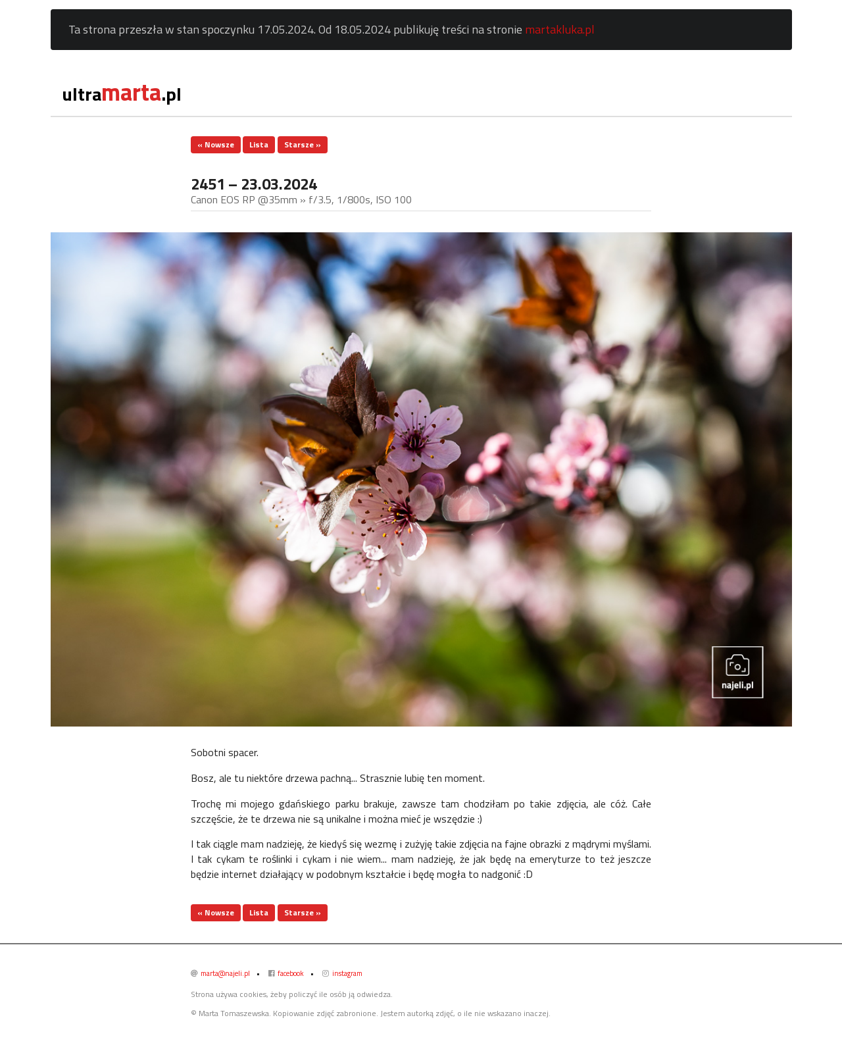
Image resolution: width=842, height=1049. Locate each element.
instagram (342, 973)
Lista (258, 144)
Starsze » (302, 144)
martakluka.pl (560, 29)
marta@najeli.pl (220, 973)
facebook (286, 973)
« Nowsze (215, 144)
